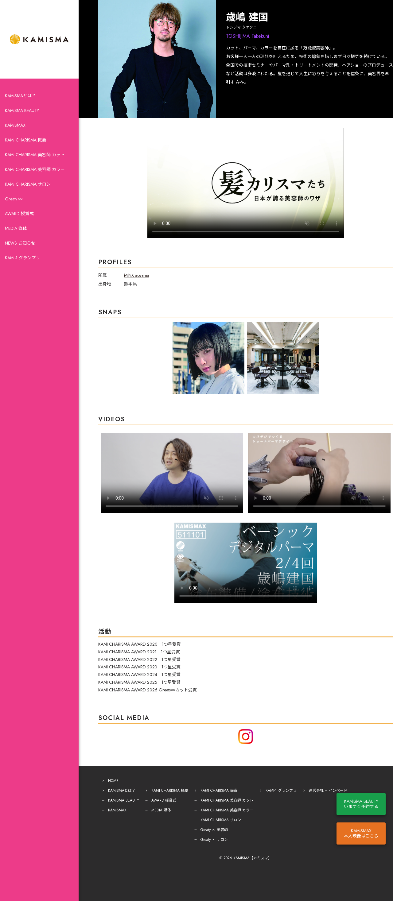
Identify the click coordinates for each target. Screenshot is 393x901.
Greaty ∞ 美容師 (214, 830)
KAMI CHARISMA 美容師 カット (35, 155)
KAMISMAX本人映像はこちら (361, 833)
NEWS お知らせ (20, 243)
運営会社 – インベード (328, 790)
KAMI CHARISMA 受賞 (218, 790)
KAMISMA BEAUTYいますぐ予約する (361, 804)
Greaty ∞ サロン (214, 839)
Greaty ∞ (14, 199)
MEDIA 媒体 (16, 228)
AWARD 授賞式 (19, 214)
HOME (113, 780)
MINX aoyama (136, 275)
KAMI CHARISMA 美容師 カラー (35, 169)
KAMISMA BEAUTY (22, 110)
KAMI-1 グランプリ (22, 258)
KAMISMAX (15, 125)
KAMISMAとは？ (20, 96)
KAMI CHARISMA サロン (28, 184)
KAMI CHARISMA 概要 (25, 140)
